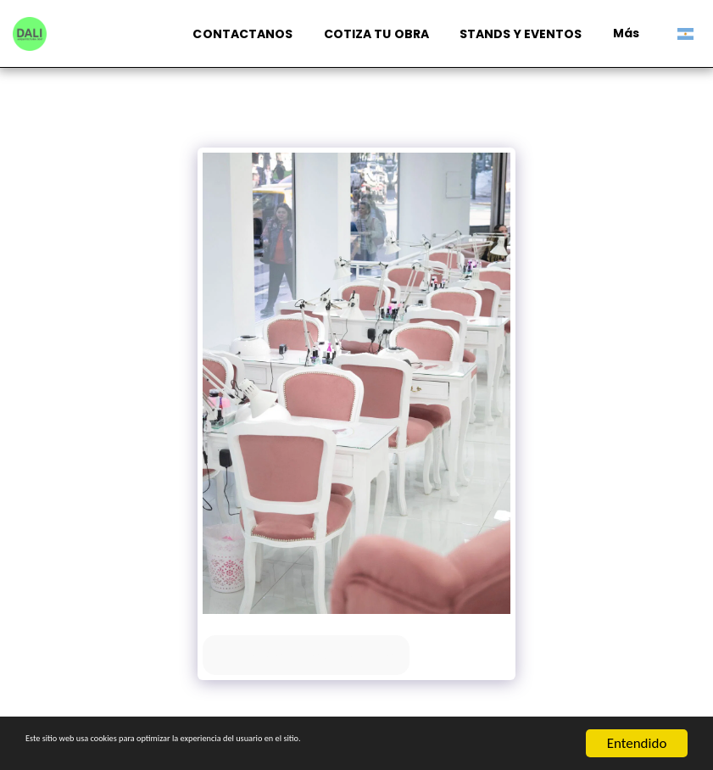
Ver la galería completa (306, 655)
